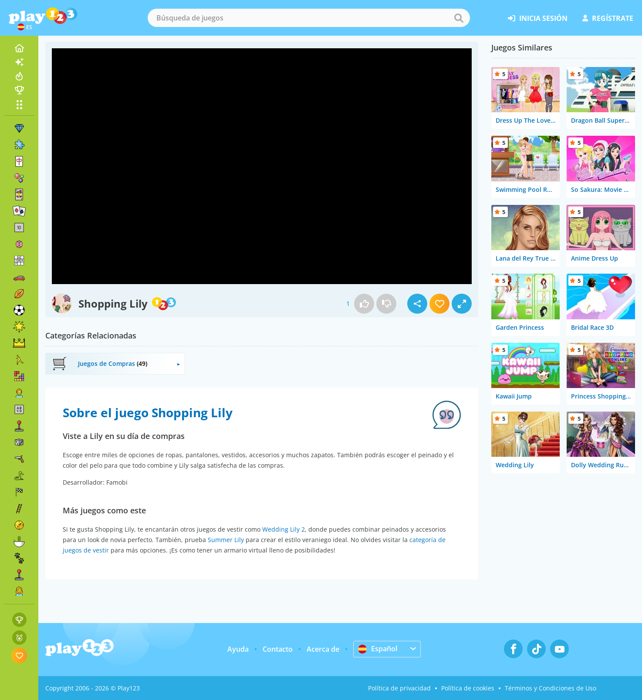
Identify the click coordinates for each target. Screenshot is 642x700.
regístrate (607, 18)
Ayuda (238, 649)
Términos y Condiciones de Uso (550, 688)
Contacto (278, 649)
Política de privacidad (399, 688)
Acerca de (323, 649)
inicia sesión (538, 18)
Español (377, 648)
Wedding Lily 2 (283, 529)
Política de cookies (467, 688)
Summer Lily (226, 540)
